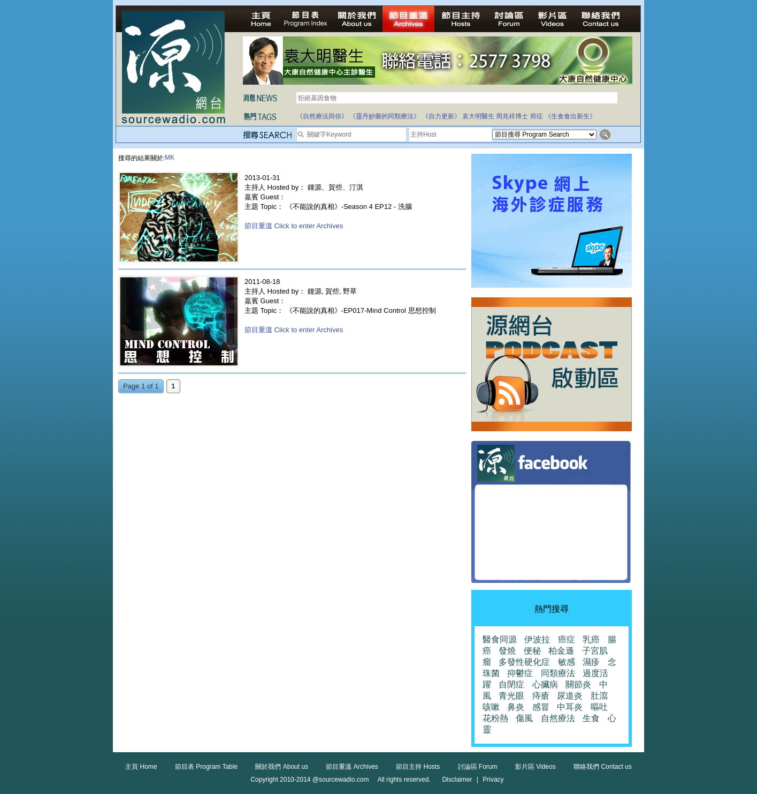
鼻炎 (515, 706)
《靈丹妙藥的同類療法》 (384, 116)
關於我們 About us (281, 766)
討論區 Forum (478, 766)
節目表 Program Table (206, 766)
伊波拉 (537, 639)
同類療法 (558, 673)
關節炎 (578, 684)
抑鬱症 (520, 673)
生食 (591, 718)
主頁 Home (141, 766)
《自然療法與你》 (322, 116)
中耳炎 (570, 706)
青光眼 (511, 695)
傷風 (524, 718)
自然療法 (558, 718)
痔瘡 (540, 695)
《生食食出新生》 (570, 116)
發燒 (507, 650)
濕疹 (591, 661)
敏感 (566, 661)
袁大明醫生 (478, 116)
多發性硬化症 (524, 661)
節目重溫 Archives (352, 766)
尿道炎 (570, 695)
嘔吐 (599, 706)
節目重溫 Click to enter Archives (293, 226)
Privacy (493, 779)
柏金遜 (561, 650)
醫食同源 (500, 639)
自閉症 (511, 684)
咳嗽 (491, 706)
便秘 (532, 650)
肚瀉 (599, 695)
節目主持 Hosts (418, 766)
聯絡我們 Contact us (603, 766)
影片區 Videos (535, 766)
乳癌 (591, 639)
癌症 (536, 116)
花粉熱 (495, 718)
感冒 (540, 706)
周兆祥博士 (512, 116)
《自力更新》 (441, 116)
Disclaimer (457, 779)
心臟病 (545, 684)
